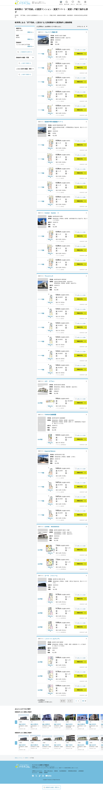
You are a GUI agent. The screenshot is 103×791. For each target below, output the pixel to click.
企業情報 (40, 772)
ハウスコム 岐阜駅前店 (61, 444)
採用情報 (45, 772)
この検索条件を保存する (26, 52)
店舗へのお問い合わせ (48, 770)
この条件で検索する (26, 63)
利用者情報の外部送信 (72, 770)
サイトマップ (34, 772)
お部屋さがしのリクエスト (37, 770)
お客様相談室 (81, 770)
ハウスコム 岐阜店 (60, 59)
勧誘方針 (56, 770)
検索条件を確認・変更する (52, 787)
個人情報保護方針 (63, 770)
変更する (30, 32)
